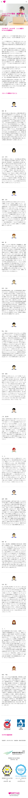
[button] (1, 2)
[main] (14, 14)
